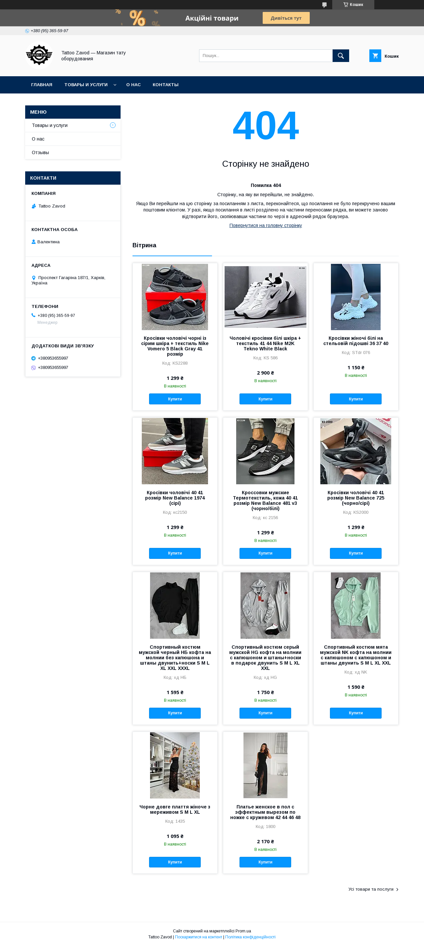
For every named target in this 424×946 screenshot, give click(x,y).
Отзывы (40, 152)
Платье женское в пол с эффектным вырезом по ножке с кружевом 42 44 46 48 (265, 812)
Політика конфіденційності (250, 937)
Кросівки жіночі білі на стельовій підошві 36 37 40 (355, 340)
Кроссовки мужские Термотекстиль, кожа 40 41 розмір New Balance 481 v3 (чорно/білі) (265, 500)
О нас (133, 84)
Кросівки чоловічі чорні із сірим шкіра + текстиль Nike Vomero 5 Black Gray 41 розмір (175, 346)
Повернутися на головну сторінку (266, 225)
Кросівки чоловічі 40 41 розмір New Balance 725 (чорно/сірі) (355, 498)
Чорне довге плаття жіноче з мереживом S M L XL (174, 809)
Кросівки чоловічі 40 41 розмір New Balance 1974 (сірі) (175, 498)
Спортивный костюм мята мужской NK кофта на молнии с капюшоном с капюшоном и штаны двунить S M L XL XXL (356, 655)
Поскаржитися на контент (198, 937)
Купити (175, 399)
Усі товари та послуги (371, 889)
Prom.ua (243, 931)
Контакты (166, 84)
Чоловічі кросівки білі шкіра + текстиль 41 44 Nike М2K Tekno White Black (265, 343)
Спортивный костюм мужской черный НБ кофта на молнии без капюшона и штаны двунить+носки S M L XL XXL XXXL (175, 657)
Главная (41, 84)
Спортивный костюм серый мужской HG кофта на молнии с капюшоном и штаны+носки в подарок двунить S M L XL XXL (265, 657)
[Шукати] (341, 55)
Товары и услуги (86, 84)
